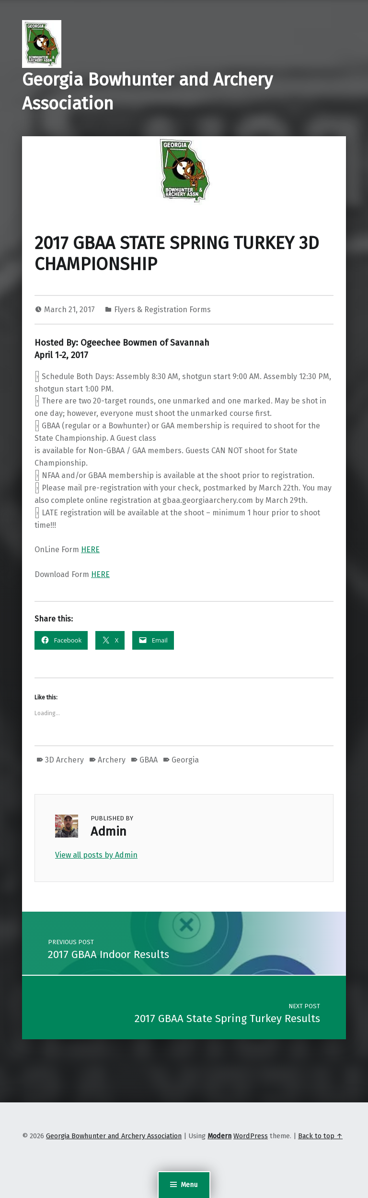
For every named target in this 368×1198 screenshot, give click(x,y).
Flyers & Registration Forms (162, 309)
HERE (90, 549)
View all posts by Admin (96, 855)
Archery (112, 759)
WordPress (250, 1136)
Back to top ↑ (320, 1136)
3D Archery (64, 759)
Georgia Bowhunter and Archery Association (114, 1136)
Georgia (185, 759)
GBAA (148, 759)
